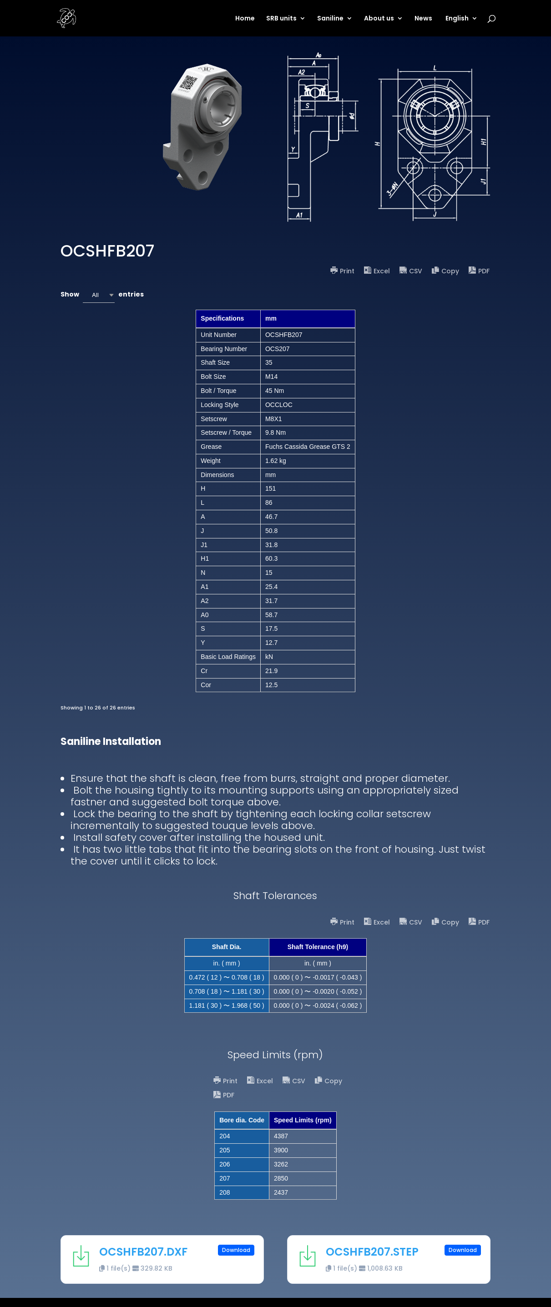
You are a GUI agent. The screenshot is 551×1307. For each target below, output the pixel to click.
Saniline (330, 19)
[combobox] (99, 295)
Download (236, 1250)
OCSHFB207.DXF (143, 1251)
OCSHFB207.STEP (372, 1251)
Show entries (102, 295)
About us (379, 19)
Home (245, 19)
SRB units (281, 19)
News (423, 19)
